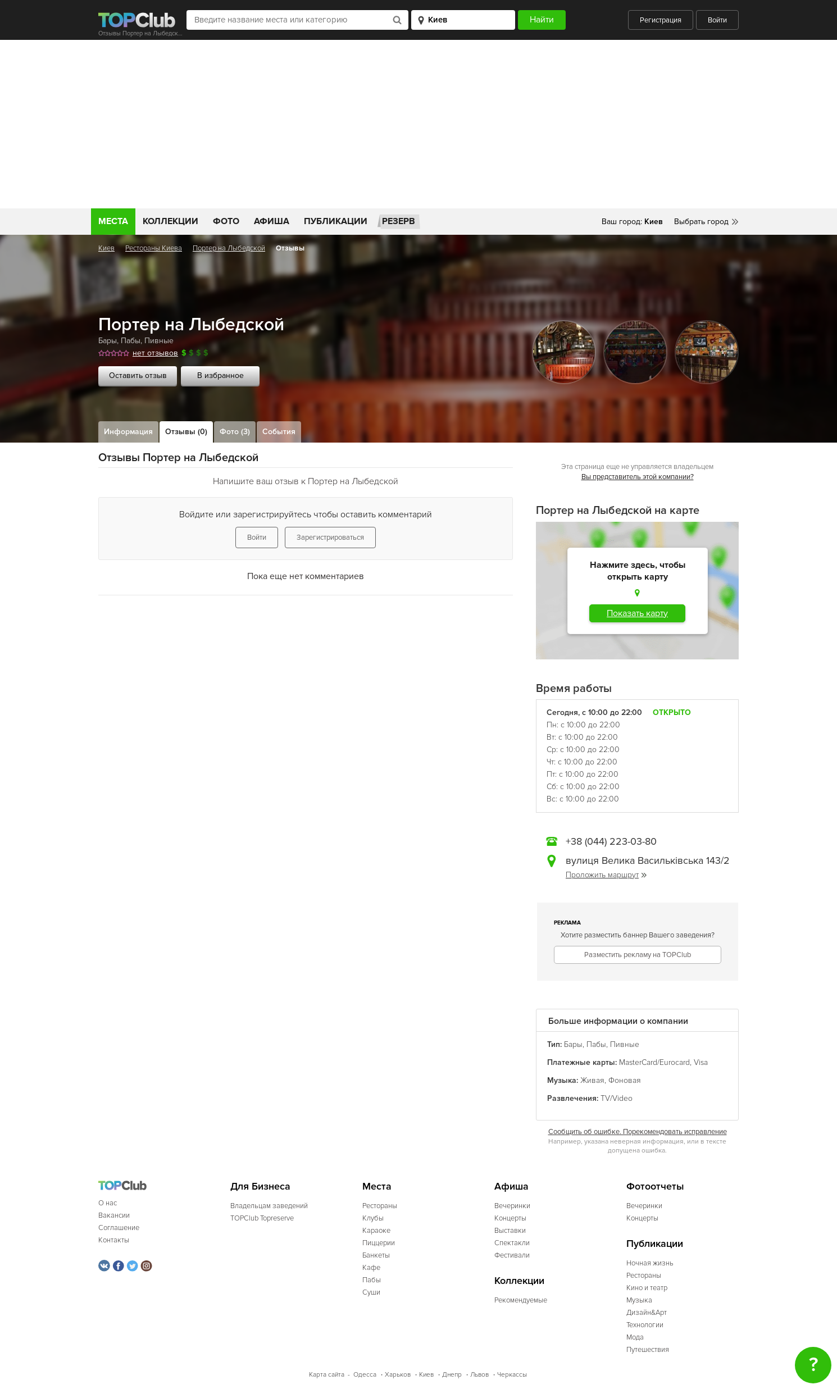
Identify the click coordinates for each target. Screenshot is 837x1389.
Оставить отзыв (138, 375)
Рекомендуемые (520, 1300)
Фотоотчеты (655, 1186)
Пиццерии (378, 1242)
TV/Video (617, 1098)
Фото (226, 221)
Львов (479, 1374)
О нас (107, 1203)
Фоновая (624, 1080)
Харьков (398, 1374)
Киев (106, 248)
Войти (717, 20)
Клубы (373, 1218)
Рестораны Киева (153, 248)
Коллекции (170, 221)
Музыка (639, 1300)
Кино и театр (646, 1287)
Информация (128, 431)
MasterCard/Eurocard (654, 1062)
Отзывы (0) (186, 431)
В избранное (220, 375)
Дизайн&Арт (646, 1312)
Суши (371, 1292)
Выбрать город (701, 221)
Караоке (376, 1230)
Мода (635, 1337)
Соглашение (118, 1227)
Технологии (644, 1324)
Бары (107, 340)
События (278, 431)
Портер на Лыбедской (229, 248)
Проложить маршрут (606, 875)
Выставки (510, 1230)
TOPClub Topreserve (262, 1218)
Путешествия (647, 1349)
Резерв (398, 221)
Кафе (371, 1267)
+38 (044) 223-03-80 (611, 841)
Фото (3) (235, 431)
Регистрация (660, 20)
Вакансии (114, 1215)
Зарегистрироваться (330, 537)
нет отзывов (155, 353)
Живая (592, 1080)
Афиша (271, 221)
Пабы (130, 340)
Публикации (335, 221)
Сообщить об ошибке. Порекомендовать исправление (637, 1131)
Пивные (159, 340)
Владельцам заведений (269, 1205)
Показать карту (637, 613)
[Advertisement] (418, 124)
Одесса (364, 1374)
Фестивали (512, 1255)
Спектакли (512, 1242)
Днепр (452, 1374)
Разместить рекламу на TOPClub (637, 954)
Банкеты (376, 1255)
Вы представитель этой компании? (637, 476)
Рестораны (379, 1205)
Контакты (113, 1240)
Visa (701, 1062)
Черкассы (512, 1374)
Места (113, 221)
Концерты (510, 1218)
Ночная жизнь (650, 1263)
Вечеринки (512, 1205)
